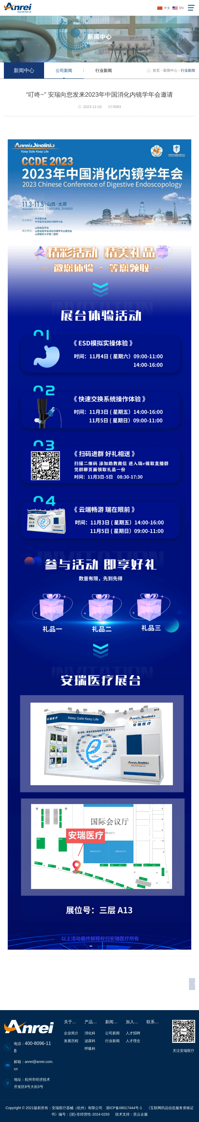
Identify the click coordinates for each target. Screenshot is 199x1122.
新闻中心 (170, 70)
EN (181, 8)
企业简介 (71, 1033)
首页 (156, 70)
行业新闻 (103, 70)
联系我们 (154, 1022)
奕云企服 (140, 1114)
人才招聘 (133, 1033)
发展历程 (71, 1041)
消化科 (90, 1033)
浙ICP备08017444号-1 (124, 1108)
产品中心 (92, 1022)
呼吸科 (90, 1048)
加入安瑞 (133, 1022)
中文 (167, 8)
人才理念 (133, 1041)
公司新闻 (64, 70)
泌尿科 (90, 1041)
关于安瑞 (71, 1022)
